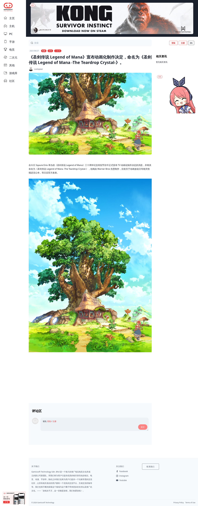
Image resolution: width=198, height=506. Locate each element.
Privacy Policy (178, 502)
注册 (183, 43)
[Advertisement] (90, 377)
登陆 (173, 43)
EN (191, 43)
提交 (143, 427)
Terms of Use (190, 502)
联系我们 (151, 466)
